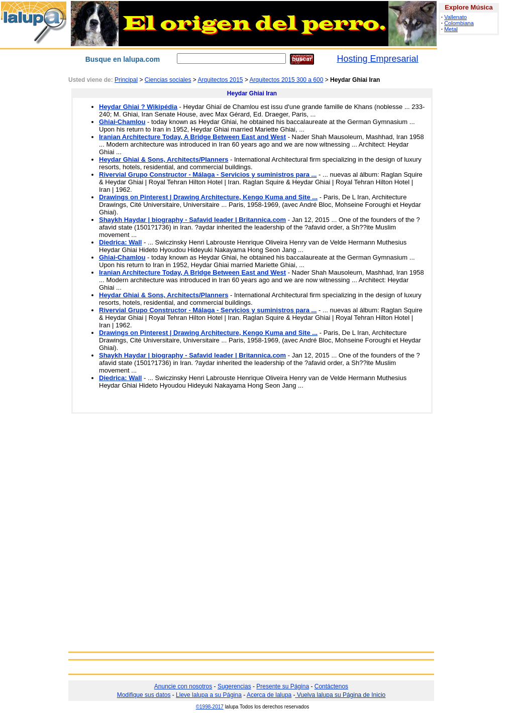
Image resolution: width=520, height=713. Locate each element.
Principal (126, 79)
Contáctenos (331, 686)
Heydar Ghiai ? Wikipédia (138, 106)
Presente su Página (282, 686)
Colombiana (459, 23)
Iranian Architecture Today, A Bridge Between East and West (192, 137)
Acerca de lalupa (269, 694)
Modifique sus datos (144, 694)
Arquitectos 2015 (220, 79)
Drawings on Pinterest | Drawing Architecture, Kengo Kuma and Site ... (208, 197)
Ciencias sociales (168, 79)
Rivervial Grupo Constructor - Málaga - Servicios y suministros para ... (208, 174)
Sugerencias (234, 686)
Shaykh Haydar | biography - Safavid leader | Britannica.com (192, 219)
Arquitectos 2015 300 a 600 (287, 79)
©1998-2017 (210, 706)
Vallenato (455, 17)
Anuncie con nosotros (183, 686)
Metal (451, 29)
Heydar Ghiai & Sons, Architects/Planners (163, 159)
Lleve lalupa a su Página (209, 694)
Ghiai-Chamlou (122, 122)
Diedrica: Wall (120, 242)
